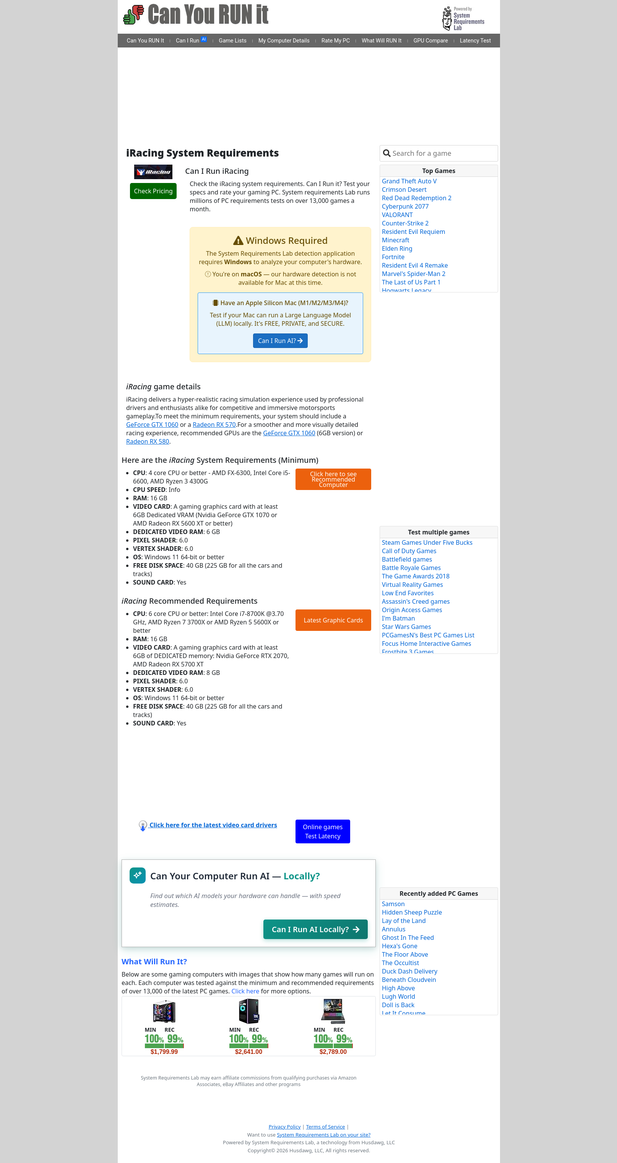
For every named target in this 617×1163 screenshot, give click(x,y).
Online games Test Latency (323, 831)
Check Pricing (153, 191)
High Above (398, 988)
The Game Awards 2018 (416, 576)
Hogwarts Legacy (406, 290)
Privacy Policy (285, 1126)
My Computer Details (284, 41)
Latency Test (475, 41)
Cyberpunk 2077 (405, 206)
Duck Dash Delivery (409, 971)
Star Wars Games (406, 626)
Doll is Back (398, 1005)
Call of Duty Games (409, 551)
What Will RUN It (381, 41)
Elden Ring (397, 248)
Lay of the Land (404, 920)
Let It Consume (403, 1013)
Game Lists (233, 41)
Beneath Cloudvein (409, 979)
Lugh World (398, 996)
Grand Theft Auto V (409, 181)
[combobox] (444, 153)
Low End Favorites (408, 593)
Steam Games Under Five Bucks (427, 542)
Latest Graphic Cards (333, 620)
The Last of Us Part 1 (411, 282)
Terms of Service (325, 1126)
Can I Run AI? (280, 340)
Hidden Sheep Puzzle (412, 912)
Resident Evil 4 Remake (415, 265)
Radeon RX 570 (214, 424)
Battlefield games (407, 559)
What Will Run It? (154, 961)
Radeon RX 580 (147, 441)
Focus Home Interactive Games (426, 643)
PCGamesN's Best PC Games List (428, 635)
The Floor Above (405, 954)
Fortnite (393, 257)
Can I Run (191, 40)
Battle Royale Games (411, 568)
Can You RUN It (145, 41)
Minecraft (395, 240)
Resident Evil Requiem (413, 231)
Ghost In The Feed (408, 937)
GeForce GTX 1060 (152, 424)
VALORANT (397, 215)
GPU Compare (431, 41)
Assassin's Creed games (416, 601)
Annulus (394, 929)
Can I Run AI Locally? (315, 929)
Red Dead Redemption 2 (416, 198)
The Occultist (400, 963)
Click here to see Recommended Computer (333, 479)
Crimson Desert (404, 189)
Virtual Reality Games (412, 584)
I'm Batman (398, 618)
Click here (245, 991)
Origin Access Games (412, 610)
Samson (393, 904)
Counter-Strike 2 (405, 223)
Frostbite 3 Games (408, 652)
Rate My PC (335, 41)
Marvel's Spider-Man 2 (413, 274)
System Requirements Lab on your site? (323, 1134)
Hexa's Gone (399, 946)
